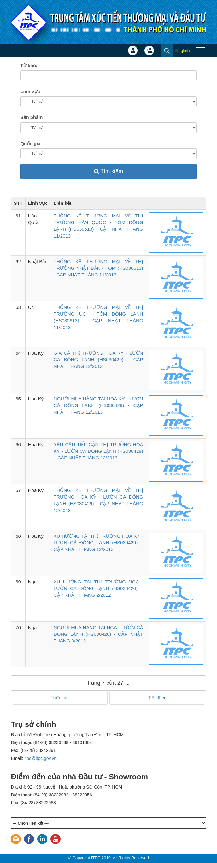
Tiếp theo (157, 697)
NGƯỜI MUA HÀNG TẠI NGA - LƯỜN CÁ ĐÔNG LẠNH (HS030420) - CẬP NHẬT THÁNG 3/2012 (98, 634)
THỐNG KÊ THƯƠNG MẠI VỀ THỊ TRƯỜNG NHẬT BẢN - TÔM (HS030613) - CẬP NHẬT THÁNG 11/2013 (98, 268)
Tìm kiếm (108, 171)
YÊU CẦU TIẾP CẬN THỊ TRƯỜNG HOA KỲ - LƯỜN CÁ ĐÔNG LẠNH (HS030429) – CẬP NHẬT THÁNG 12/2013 (98, 451)
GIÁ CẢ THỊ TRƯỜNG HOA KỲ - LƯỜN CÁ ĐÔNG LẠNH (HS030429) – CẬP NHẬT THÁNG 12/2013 (98, 359)
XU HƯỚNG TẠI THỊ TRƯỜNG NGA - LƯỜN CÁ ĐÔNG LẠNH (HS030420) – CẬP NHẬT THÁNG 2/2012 (98, 588)
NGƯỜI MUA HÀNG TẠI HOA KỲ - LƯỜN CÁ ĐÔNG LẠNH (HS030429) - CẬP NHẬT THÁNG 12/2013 (98, 405)
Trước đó (60, 697)
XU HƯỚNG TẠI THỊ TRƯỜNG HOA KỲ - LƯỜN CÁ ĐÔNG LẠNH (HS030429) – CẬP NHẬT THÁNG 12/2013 (98, 542)
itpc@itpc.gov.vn (40, 758)
